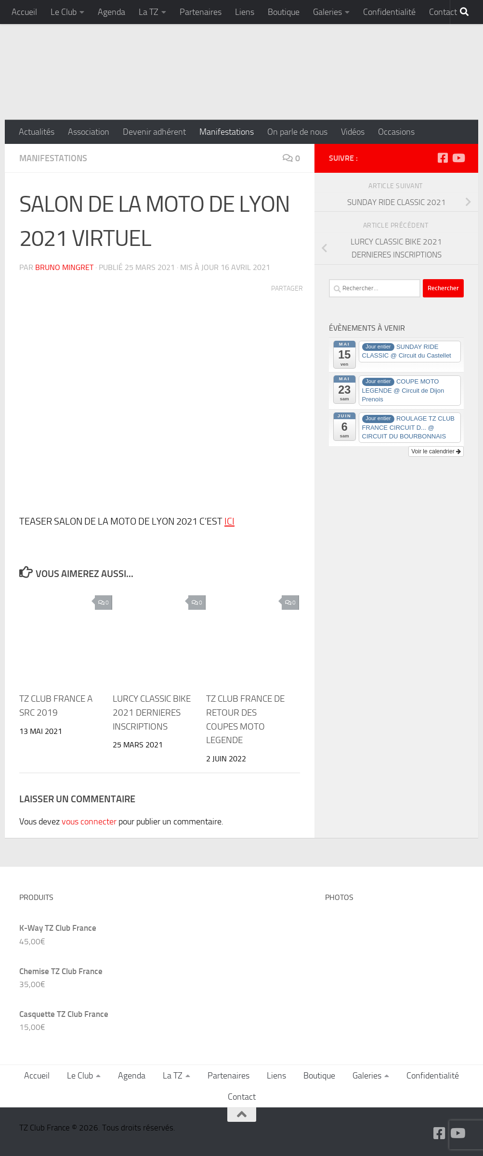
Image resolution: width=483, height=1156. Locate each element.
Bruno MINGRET (64, 267)
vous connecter (89, 821)
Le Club (64, 12)
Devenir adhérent (154, 132)
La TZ (148, 12)
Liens (244, 12)
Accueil (24, 12)
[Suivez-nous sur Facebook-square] (442, 158)
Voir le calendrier (436, 451)
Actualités (36, 132)
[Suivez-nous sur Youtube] (458, 158)
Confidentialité (389, 12)
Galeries (327, 12)
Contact (443, 12)
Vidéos (353, 132)
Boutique (284, 12)
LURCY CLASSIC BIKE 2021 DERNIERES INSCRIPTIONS (152, 712)
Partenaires (201, 12)
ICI (229, 521)
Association (88, 132)
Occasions (396, 132)
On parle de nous (297, 132)
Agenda (111, 12)
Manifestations (226, 132)
